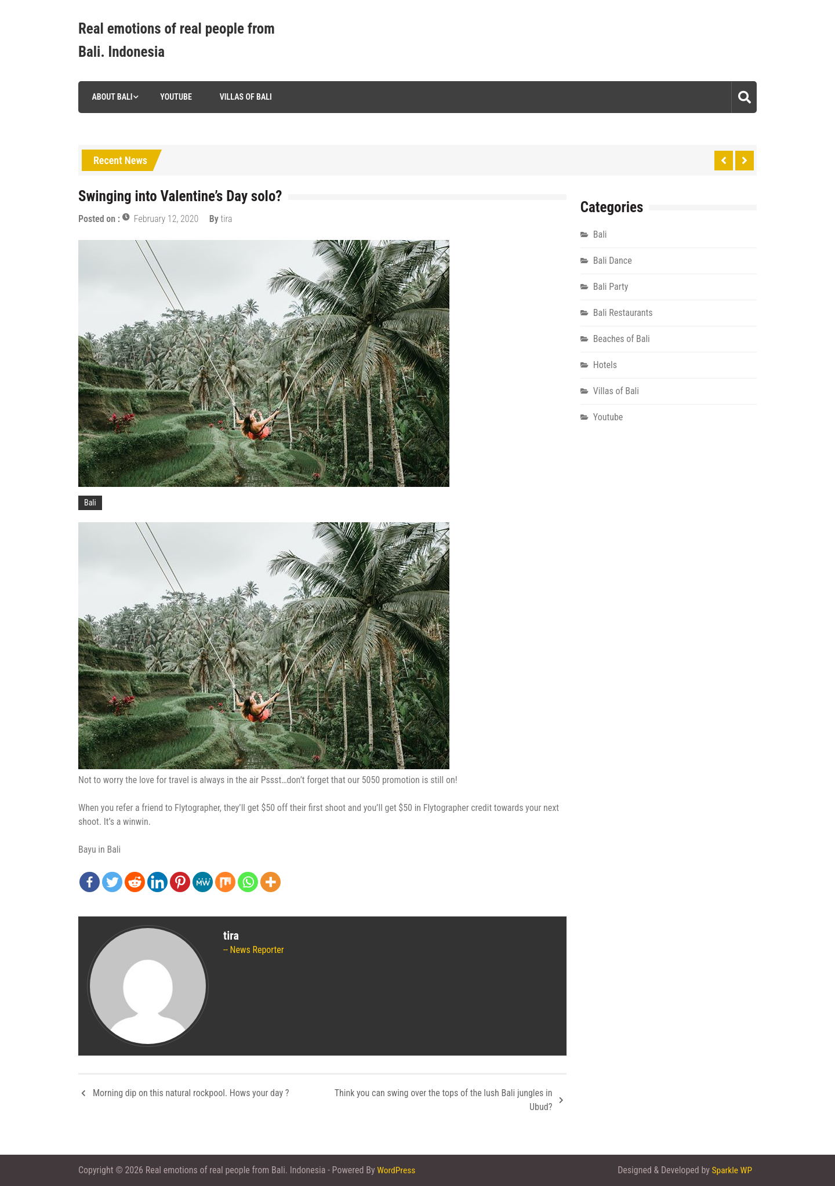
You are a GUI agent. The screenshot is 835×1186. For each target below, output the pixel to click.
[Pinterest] (180, 882)
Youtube (174, 96)
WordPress (396, 1170)
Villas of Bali (244, 96)
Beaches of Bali (621, 338)
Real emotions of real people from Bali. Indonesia (176, 40)
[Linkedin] (157, 882)
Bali (90, 502)
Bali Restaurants (623, 312)
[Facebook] (89, 882)
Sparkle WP (731, 1170)
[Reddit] (135, 882)
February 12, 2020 (166, 218)
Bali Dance (612, 260)
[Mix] (225, 882)
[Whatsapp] (248, 882)
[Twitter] (112, 882)
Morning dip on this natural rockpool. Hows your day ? (191, 1092)
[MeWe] (203, 882)
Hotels (605, 364)
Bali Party (611, 286)
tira (227, 218)
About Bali (110, 96)
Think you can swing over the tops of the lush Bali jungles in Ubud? (444, 1099)
